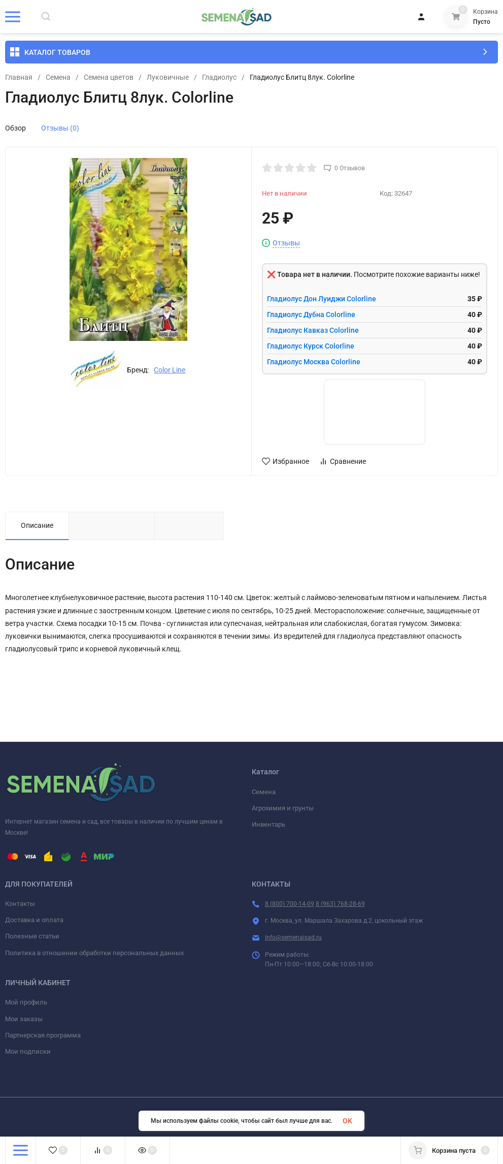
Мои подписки (28, 1051)
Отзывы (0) (60, 128)
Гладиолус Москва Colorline (313, 361)
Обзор (15, 128)
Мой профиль (26, 1002)
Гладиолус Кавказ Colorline (313, 330)
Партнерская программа (43, 1035)
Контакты (20, 903)
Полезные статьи (32, 936)
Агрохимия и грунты (283, 808)
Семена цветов (108, 77)
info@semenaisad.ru (293, 937)
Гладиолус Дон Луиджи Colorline (321, 298)
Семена (58, 77)
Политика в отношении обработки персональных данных (94, 953)
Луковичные (168, 77)
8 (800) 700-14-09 (289, 903)
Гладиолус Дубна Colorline (311, 314)
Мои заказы (24, 1019)
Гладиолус (219, 77)
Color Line (169, 369)
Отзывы (286, 243)
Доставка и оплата (34, 920)
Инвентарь (268, 824)
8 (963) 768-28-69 (340, 903)
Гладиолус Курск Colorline (310, 346)
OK (347, 1121)
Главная (18, 77)
